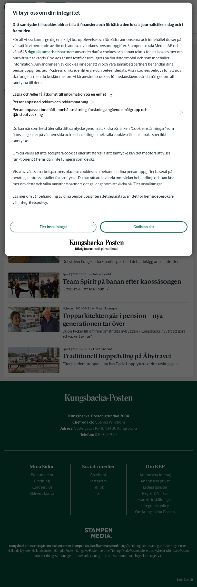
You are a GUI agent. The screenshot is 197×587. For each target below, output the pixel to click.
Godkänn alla (143, 227)
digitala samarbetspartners (51, 51)
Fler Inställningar (53, 227)
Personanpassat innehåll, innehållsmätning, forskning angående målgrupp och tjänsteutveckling (98, 112)
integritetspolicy (32, 202)
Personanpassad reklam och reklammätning (54, 101)
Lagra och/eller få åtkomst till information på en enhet (63, 94)
